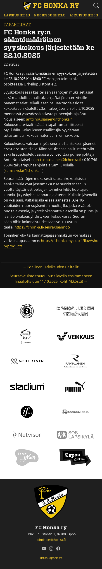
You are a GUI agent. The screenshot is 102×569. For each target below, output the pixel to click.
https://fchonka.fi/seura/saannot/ (42, 227)
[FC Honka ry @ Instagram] (51, 548)
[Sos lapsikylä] (75, 434)
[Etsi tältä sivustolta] (96, 5)
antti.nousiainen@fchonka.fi (49, 119)
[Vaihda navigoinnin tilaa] (6, 6)
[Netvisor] (27, 434)
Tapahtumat (17, 25)
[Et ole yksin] (26, 457)
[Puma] (75, 386)
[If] (27, 411)
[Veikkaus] (75, 335)
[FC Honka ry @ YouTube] (43, 548)
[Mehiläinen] (27, 360)
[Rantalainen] (75, 360)
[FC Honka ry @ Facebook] (58, 548)
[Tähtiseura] (27, 335)
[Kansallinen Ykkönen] (75, 310)
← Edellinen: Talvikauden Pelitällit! (51, 266)
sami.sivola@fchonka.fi (23, 170)
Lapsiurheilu (17, 15)
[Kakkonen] (27, 310)
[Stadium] (27, 386)
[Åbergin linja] (75, 411)
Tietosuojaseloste (51, 558)
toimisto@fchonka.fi (51, 540)
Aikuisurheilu (83, 15)
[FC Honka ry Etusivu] (51, 6)
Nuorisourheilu (50, 15)
